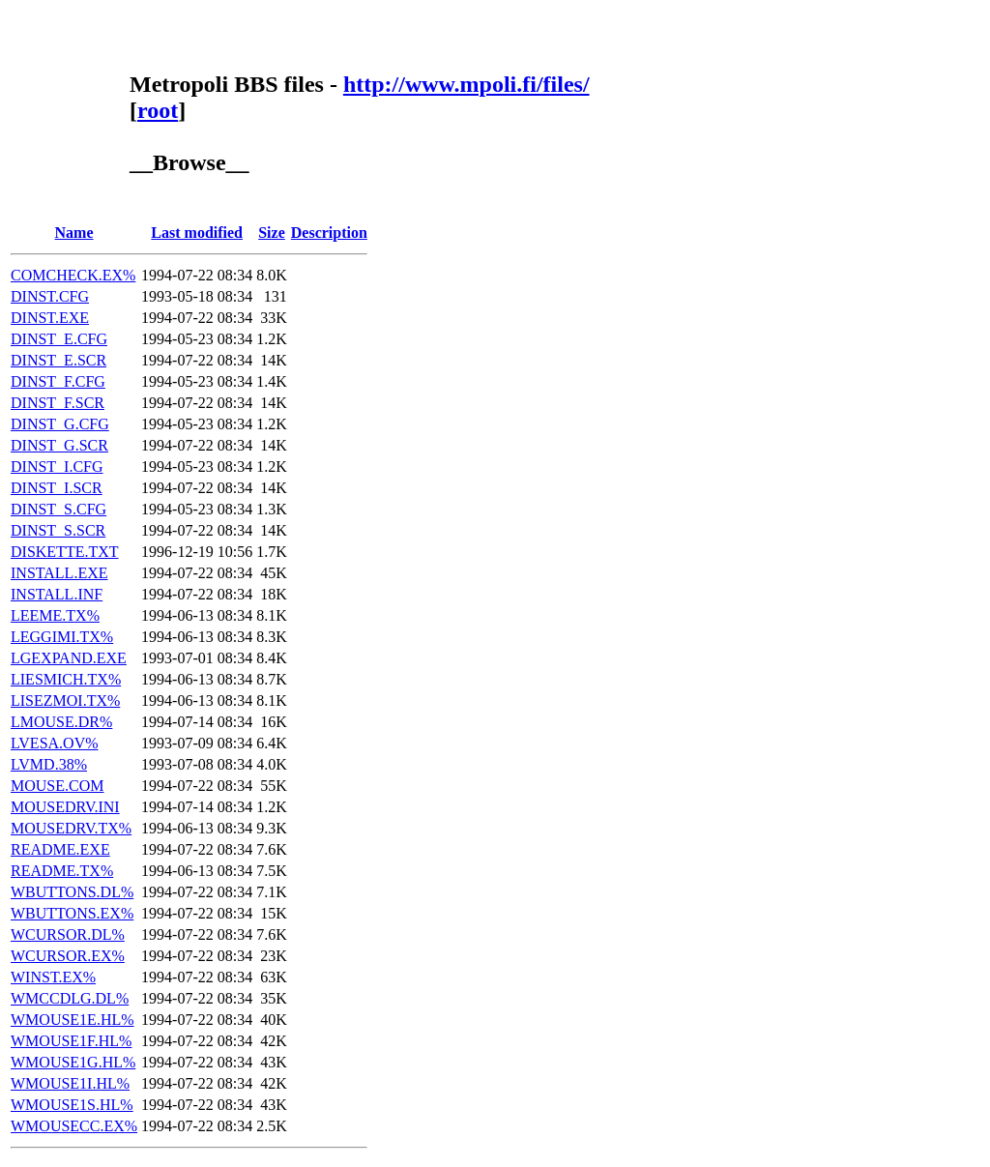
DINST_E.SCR (58, 360)
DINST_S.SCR (58, 530)
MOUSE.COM (57, 785)
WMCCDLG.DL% (70, 998)
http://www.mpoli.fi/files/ (466, 84)
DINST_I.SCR (56, 488)
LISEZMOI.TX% (65, 700)
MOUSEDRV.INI (65, 807)
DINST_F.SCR (57, 402)
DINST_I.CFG (57, 466)
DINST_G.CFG (60, 424)
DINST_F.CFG (58, 381)
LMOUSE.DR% (61, 722)
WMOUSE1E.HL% (72, 1019)
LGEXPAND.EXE (69, 658)
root (157, 110)
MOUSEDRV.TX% (71, 828)
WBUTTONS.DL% (72, 892)
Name (74, 232)
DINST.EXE (50, 317)
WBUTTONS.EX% (72, 913)
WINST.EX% (53, 977)
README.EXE (60, 849)
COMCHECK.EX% (73, 275)
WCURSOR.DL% (68, 934)
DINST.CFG (50, 296)
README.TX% (62, 870)
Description (329, 232)
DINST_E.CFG (59, 339)
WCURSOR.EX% (68, 956)
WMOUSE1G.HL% (73, 1062)
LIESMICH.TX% (66, 679)
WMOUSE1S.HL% (72, 1104)
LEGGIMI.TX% (62, 636)
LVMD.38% (49, 764)
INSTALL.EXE (59, 573)
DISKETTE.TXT (65, 551)
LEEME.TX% (55, 615)
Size (271, 232)
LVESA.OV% (55, 743)
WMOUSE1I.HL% (70, 1083)
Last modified (197, 232)
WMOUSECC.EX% (74, 1126)
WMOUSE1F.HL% (71, 1041)
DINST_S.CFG (58, 509)
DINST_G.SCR (59, 445)
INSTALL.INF (56, 594)
